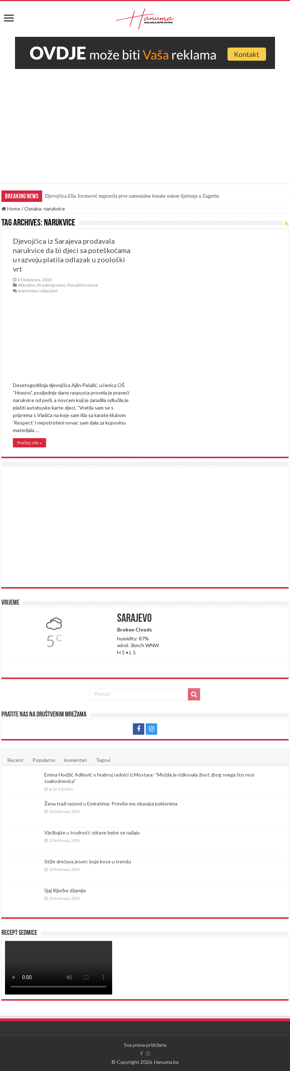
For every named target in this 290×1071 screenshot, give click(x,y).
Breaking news (51, 285)
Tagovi (103, 760)
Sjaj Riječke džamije (65, 890)
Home (10, 208)
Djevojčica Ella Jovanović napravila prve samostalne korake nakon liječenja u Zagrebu (132, 196)
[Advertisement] (145, 123)
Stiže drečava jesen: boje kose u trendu (87, 861)
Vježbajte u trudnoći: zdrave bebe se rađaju (92, 832)
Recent (15, 760)
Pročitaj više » (29, 442)
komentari (75, 760)
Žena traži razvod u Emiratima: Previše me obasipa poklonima (111, 803)
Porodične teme (82, 285)
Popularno (43, 760)
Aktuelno (26, 285)
